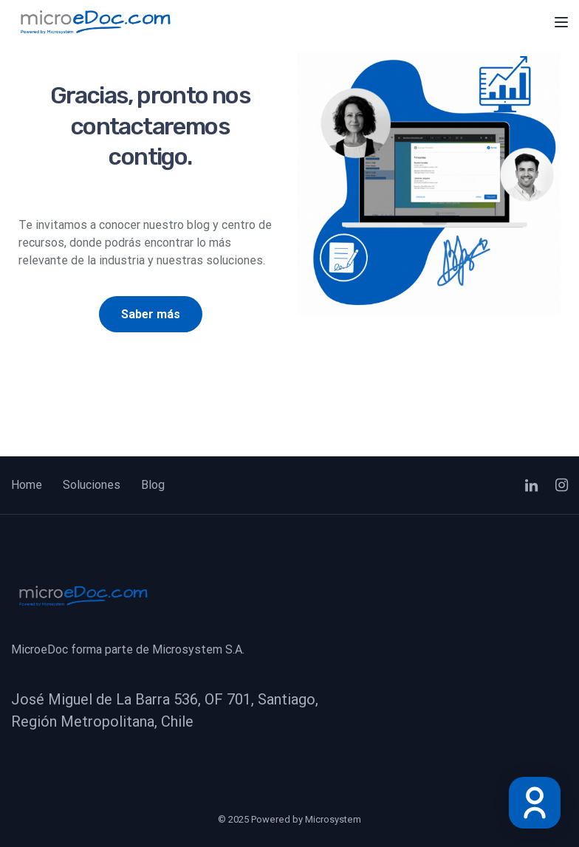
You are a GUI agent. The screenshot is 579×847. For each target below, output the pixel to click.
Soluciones (91, 485)
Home (26, 485)
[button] (150, 314)
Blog (153, 485)
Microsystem (333, 819)
